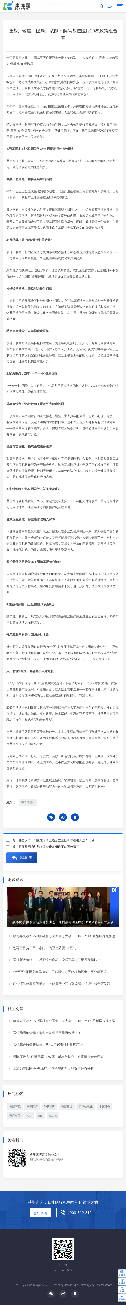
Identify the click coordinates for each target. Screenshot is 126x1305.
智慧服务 (67, 1107)
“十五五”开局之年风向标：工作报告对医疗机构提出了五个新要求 (60, 972)
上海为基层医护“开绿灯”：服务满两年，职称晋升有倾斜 (53, 1069)
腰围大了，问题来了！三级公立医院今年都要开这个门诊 (56, 841)
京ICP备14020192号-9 (66, 1285)
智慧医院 (15, 1107)
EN (110, 6)
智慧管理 (49, 1107)
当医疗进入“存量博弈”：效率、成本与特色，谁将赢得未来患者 (58, 1057)
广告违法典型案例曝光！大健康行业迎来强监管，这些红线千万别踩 (61, 984)
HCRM (53, 1116)
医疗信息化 (28, 803)
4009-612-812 (76, 1212)
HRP (29, 1116)
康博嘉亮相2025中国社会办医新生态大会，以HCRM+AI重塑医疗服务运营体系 (69, 936)
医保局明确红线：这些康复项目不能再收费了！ (50, 847)
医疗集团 (15, 1116)
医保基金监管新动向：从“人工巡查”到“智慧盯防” (48, 1045)
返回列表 (26, 858)
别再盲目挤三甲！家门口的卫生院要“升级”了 (45, 948)
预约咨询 (40, 1213)
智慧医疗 (32, 1107)
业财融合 (104, 1107)
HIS (40, 1116)
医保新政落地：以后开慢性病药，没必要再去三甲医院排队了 (57, 960)
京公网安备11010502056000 (96, 1285)
